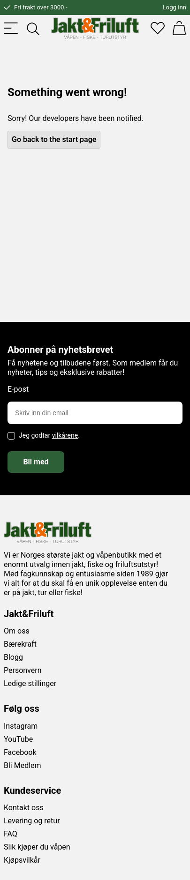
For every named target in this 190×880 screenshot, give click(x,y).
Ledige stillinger (30, 683)
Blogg (13, 657)
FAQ (10, 833)
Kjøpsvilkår (22, 860)
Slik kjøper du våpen (37, 847)
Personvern (23, 670)
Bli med (35, 461)
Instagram (21, 726)
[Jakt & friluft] (95, 28)
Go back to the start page (54, 139)
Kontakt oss (24, 807)
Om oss (17, 630)
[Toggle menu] (11, 28)
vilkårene (65, 435)
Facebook (20, 752)
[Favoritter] (158, 28)
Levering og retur (32, 820)
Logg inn (174, 7)
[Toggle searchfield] (32, 28)
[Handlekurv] (179, 28)
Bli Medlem (22, 765)
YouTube (18, 739)
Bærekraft (20, 644)
